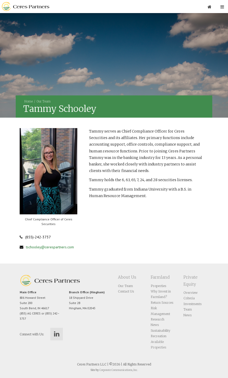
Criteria (189, 298)
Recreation (158, 336)
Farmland (160, 277)
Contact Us (126, 291)
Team (187, 309)
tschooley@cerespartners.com (50, 247)
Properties (158, 286)
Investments (192, 304)
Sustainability (160, 331)
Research (157, 319)
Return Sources (162, 303)
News (155, 325)
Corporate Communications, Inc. (118, 370)
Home (28, 101)
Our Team (43, 101)
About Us (127, 277)
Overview (190, 293)
